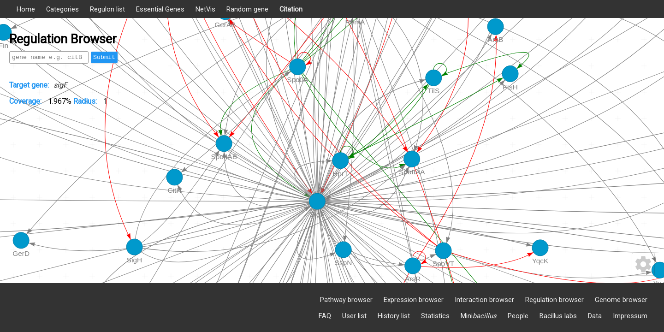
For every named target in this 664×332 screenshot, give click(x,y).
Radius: (86, 101)
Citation (290, 9)
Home (26, 9)
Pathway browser (346, 300)
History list (394, 316)
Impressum (630, 316)
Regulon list (107, 9)
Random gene (247, 9)
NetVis (205, 9)
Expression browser (414, 300)
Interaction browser (484, 300)
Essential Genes (160, 9)
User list (354, 316)
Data (595, 316)
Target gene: (29, 85)
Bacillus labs (558, 316)
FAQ (325, 316)
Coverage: (26, 101)
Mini (479, 316)
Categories (62, 9)
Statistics (435, 316)
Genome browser (621, 300)
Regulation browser (554, 300)
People (518, 316)
